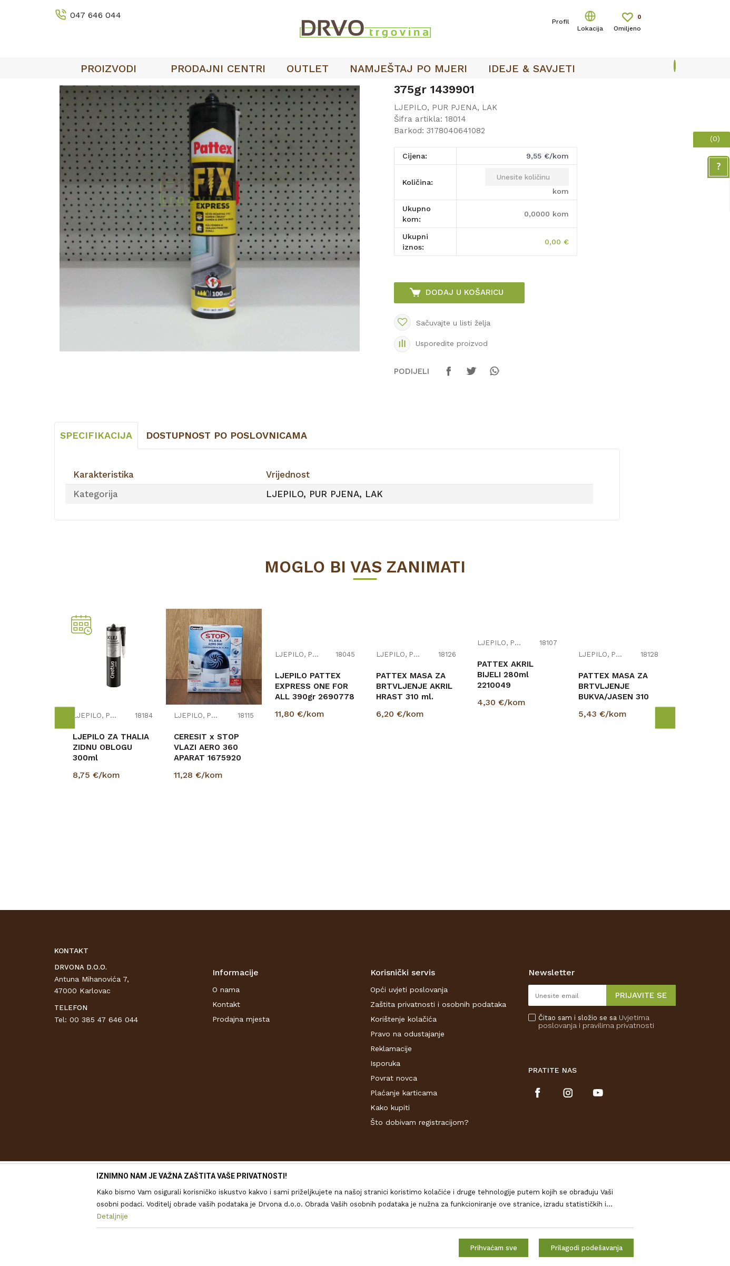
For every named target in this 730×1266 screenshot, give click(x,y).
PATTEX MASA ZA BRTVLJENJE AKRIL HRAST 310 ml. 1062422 (414, 769)
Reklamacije (391, 1127)
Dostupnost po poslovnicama (226, 513)
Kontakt (226, 1083)
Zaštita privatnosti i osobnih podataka (438, 1083)
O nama (226, 1068)
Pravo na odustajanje (407, 1112)
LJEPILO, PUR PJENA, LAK (251, 111)
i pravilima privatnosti (616, 1104)
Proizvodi (69, 111)
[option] (365, 90)
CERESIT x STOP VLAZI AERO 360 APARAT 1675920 (207, 825)
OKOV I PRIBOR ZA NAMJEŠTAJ (146, 111)
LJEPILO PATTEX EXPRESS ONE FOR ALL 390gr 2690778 (314, 764)
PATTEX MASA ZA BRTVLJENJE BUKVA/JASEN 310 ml (613, 769)
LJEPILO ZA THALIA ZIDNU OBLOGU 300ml (111, 825)
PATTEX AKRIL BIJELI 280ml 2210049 (505, 753)
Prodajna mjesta (241, 1097)
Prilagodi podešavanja (586, 1248)
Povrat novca (393, 1156)
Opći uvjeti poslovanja (409, 1068)
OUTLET (364, 90)
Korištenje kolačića (403, 1097)
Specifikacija (96, 513)
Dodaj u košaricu (465, 370)
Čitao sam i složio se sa (596, 1100)
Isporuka (385, 1142)
